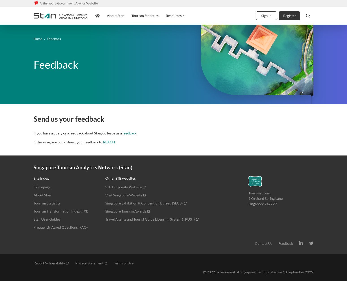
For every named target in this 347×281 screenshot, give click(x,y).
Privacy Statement (91, 263)
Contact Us (263, 243)
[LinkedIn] (301, 243)
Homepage (42, 187)
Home (38, 39)
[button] (308, 16)
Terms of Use (124, 263)
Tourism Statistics (47, 203)
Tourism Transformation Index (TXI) (61, 211)
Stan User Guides (47, 219)
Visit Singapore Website (126, 195)
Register (289, 15)
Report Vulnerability (51, 263)
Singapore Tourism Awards (128, 211)
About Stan (42, 195)
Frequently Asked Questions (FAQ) (61, 227)
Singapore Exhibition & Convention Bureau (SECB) (146, 203)
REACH (109, 142)
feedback (129, 133)
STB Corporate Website (125, 187)
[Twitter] (311, 243)
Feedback (285, 243)
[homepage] (97, 16)
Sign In (266, 15)
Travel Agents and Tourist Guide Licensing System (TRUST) (152, 219)
